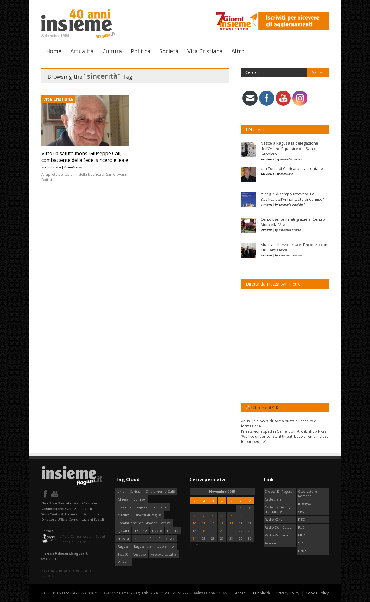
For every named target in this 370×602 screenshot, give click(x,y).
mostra (172, 530)
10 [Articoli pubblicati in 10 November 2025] (194, 523)
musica (123, 538)
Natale (139, 538)
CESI (301, 511)
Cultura (112, 51)
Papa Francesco (162, 538)
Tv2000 (123, 554)
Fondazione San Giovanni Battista (144, 522)
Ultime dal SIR (264, 408)
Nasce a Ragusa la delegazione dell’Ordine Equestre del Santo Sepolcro (289, 148)
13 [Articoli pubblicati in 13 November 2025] (222, 523)
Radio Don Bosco (278, 527)
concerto (159, 507)
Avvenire (272, 543)
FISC (301, 519)
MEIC (302, 535)
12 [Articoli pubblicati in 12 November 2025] (213, 523)
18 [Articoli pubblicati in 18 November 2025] (203, 531)
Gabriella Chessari (291, 159)
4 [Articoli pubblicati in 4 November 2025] (203, 516)
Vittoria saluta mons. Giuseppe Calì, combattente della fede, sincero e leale (84, 156)
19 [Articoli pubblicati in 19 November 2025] (213, 531)
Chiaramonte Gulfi (160, 491)
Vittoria (123, 562)
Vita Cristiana (204, 51)
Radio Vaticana (276, 535)
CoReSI (222, 593)
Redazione (286, 174)
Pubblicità (261, 593)
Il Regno (304, 503)
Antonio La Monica (290, 255)
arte (121, 491)
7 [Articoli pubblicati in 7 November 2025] (231, 516)
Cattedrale (273, 499)
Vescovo (139, 554)
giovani (123, 530)
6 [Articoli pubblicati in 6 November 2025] (222, 516)
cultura (123, 515)
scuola (162, 546)
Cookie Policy (317, 593)
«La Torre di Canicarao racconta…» (292, 168)
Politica (140, 51)
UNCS (302, 551)
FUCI (301, 527)
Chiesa (123, 499)
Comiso (139, 499)
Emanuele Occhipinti (292, 205)
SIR (300, 543)
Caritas (135, 491)
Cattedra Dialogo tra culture (278, 509)
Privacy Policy (287, 593)
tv (173, 546)
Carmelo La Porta (290, 230)
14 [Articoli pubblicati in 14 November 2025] (231, 523)
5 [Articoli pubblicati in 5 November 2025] (213, 516)
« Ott (194, 545)
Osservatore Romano (307, 493)
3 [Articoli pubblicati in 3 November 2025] (194, 516)
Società (168, 51)
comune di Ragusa (132, 507)
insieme (140, 530)
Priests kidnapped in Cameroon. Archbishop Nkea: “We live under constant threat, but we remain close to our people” (285, 436)
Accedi (241, 593)
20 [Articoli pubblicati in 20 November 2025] (222, 531)
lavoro (157, 530)
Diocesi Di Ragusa (278, 491)
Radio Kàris (273, 519)
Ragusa (123, 546)
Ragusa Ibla (142, 546)
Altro (238, 51)
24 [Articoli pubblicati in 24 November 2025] (194, 538)
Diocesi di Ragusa (148, 515)
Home (53, 51)
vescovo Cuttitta (163, 554)
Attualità (81, 51)
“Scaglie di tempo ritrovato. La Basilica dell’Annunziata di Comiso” (292, 196)
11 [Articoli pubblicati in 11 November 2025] (203, 523)
